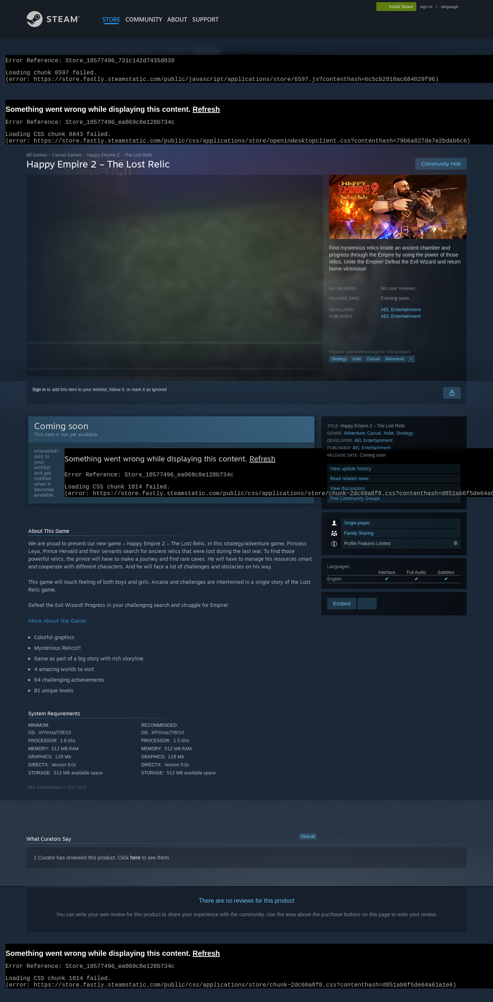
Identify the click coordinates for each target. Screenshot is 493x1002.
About (177, 19)
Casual (373, 367)
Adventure (395, 367)
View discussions (347, 576)
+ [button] (411, 367)
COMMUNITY (143, 19)
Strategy (339, 367)
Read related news (349, 567)
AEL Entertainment (401, 318)
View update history (350, 557)
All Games (36, 163)
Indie (357, 367)
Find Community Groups (355, 586)
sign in (426, 6)
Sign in (39, 398)
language (449, 6)
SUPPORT (205, 19)
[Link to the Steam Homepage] (58, 25)
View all (308, 849)
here (135, 870)
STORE (111, 19)
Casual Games (67, 163)
